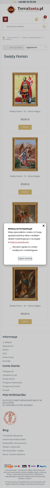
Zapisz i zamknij (25, 259)
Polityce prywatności (19, 242)
